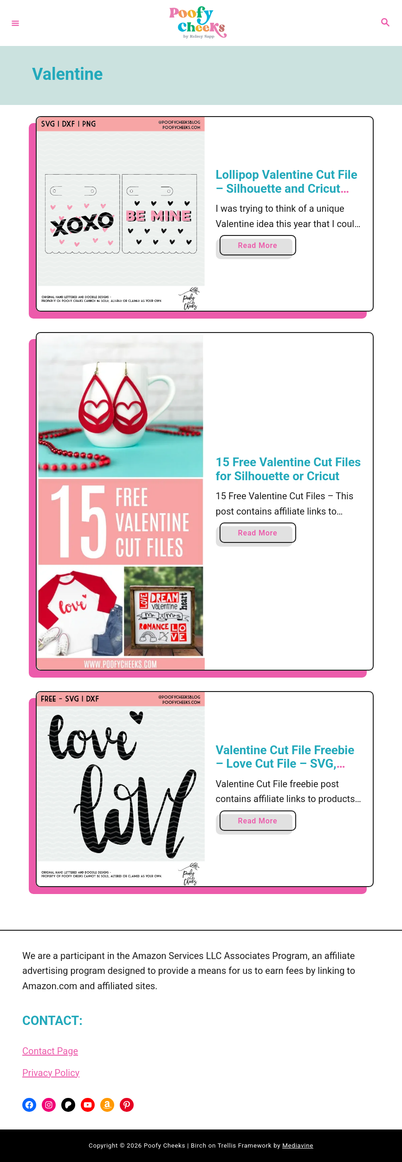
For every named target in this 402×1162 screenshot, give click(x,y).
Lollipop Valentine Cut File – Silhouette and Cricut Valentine (286, 188)
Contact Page (50, 1051)
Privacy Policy (50, 1072)
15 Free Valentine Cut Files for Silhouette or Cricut (288, 469)
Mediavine (297, 1145)
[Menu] (15, 22)
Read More (260, 247)
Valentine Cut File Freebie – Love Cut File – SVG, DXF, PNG (285, 763)
